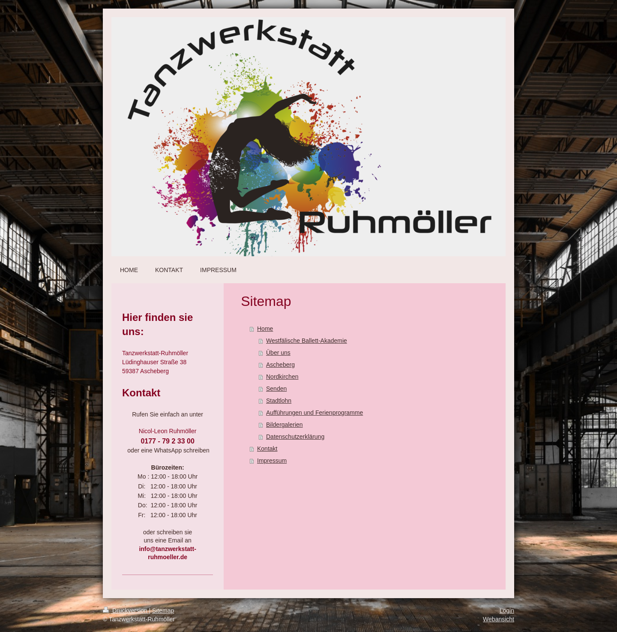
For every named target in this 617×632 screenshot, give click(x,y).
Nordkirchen (282, 376)
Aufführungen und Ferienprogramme (314, 412)
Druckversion (126, 610)
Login (507, 610)
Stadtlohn (278, 400)
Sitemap (163, 610)
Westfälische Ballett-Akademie (306, 340)
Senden (276, 388)
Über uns (278, 352)
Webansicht (498, 619)
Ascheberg (280, 364)
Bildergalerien (284, 424)
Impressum (272, 460)
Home (265, 328)
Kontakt (267, 448)
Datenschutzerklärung (295, 436)
